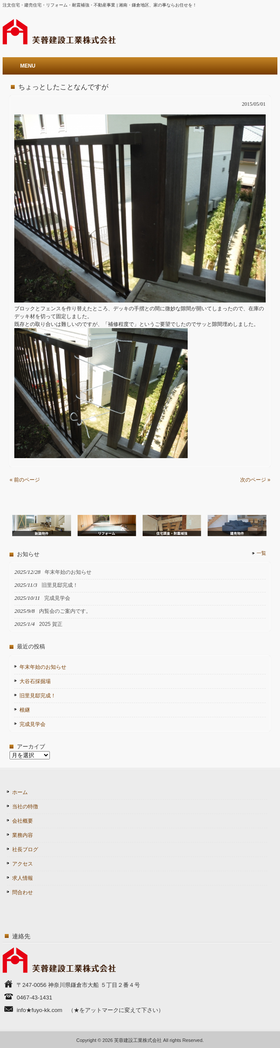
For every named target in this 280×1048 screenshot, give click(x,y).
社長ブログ (25, 849)
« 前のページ (25, 480)
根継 (25, 710)
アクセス (22, 864)
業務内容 (22, 835)
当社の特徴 (25, 807)
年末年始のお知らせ (43, 667)
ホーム (20, 792)
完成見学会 (33, 724)
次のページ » (255, 480)
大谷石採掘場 (35, 681)
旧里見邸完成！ (38, 696)
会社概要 (22, 821)
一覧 (261, 553)
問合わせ (22, 892)
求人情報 (22, 878)
